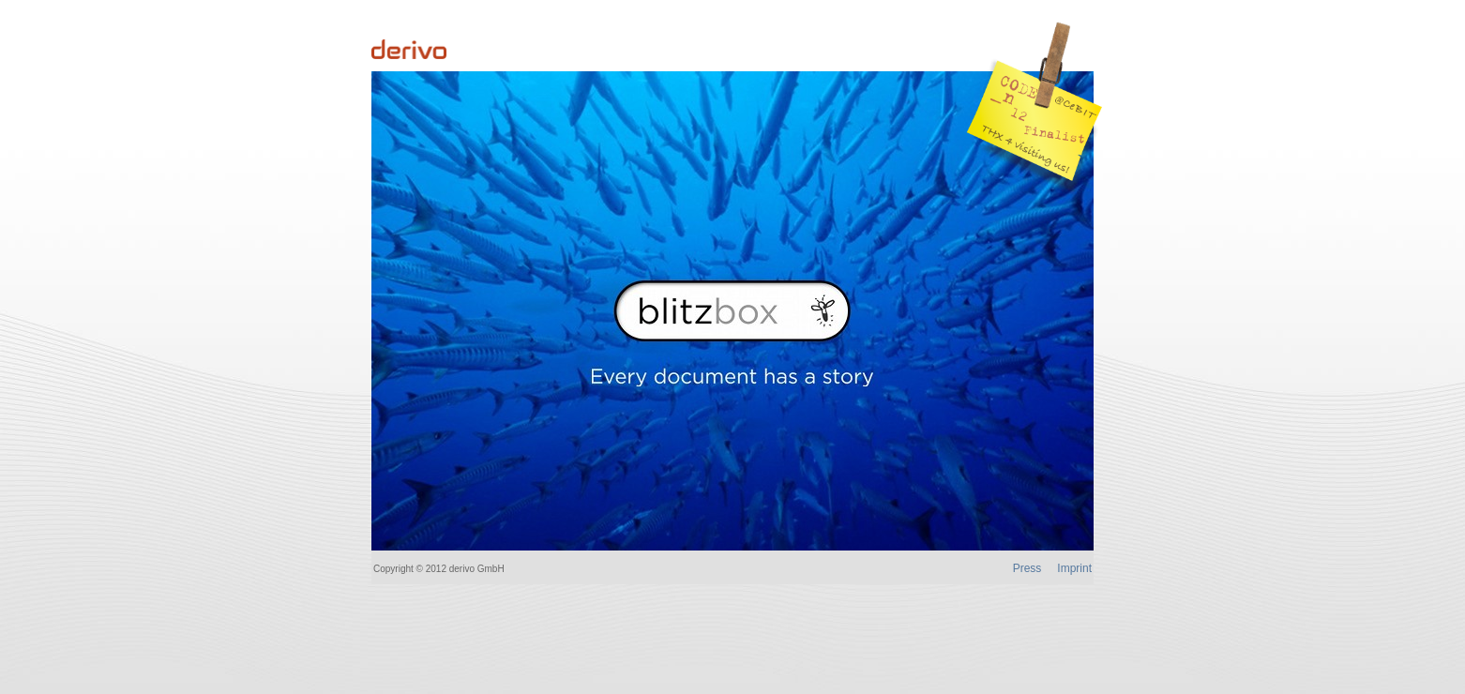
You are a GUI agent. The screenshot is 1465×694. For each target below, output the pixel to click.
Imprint (1074, 568)
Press (1027, 568)
